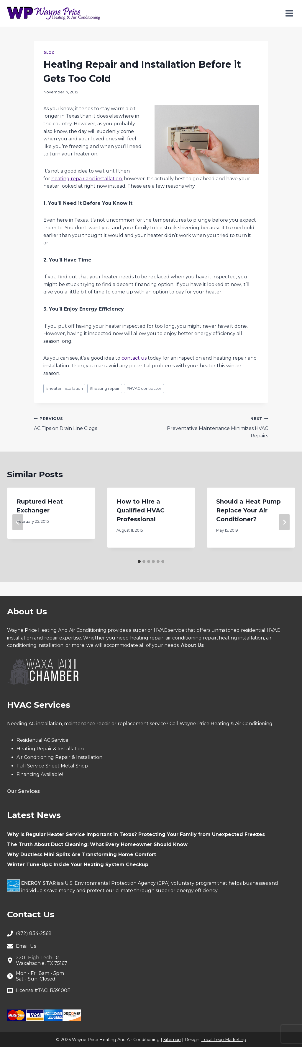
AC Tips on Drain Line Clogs (90, 423)
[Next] (284, 522)
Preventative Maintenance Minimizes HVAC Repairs (212, 427)
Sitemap (172, 1039)
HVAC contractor (144, 388)
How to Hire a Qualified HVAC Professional (140, 510)
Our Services (23, 791)
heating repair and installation (86, 178)
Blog (49, 53)
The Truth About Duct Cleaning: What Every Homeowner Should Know (97, 844)
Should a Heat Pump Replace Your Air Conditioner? (248, 510)
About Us (192, 645)
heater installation (64, 388)
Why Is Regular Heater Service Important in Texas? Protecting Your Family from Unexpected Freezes (136, 834)
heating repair (104, 388)
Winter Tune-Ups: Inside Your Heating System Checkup (77, 864)
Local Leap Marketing (223, 1039)
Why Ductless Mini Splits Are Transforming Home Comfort (81, 854)
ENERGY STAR (38, 883)
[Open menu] (289, 13)
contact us (134, 358)
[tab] (139, 561)
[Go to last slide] (17, 522)
